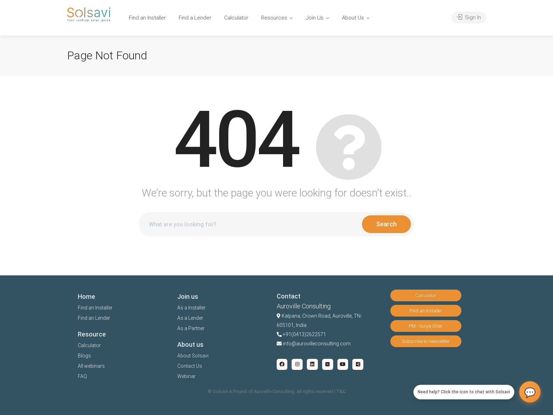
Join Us (315, 18)
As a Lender (190, 318)
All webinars (91, 366)
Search (386, 224)
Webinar (186, 376)
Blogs (84, 356)
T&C (341, 391)
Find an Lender (94, 318)
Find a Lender (195, 18)
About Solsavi (192, 356)
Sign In (469, 17)
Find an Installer (147, 18)
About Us (353, 18)
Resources (274, 18)
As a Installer (191, 308)
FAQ (82, 376)
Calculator (236, 18)
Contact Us (189, 366)
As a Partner (191, 328)
